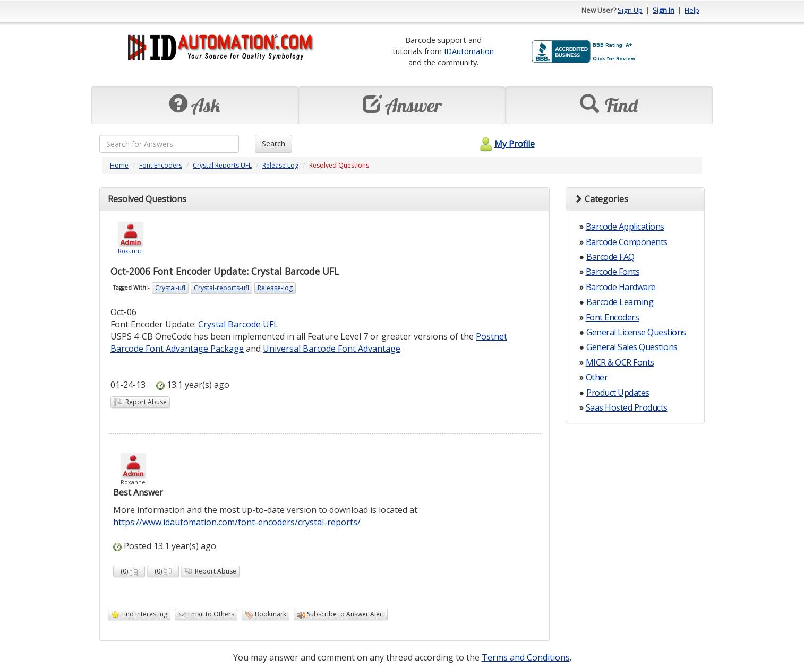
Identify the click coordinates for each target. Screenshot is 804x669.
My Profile (506, 144)
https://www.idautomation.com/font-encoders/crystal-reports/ (237, 522)
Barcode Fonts (613, 271)
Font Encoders (160, 165)
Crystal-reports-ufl (221, 287)
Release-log (275, 287)
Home (119, 165)
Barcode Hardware (621, 287)
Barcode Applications (625, 226)
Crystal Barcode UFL (238, 324)
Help (692, 10)
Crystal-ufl (170, 287)
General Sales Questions (632, 347)
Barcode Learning (619, 302)
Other (597, 377)
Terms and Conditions (526, 657)
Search (273, 143)
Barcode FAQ (610, 257)
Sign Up (630, 10)
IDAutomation (469, 51)
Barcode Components (627, 242)
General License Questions (636, 332)
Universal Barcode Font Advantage (331, 348)
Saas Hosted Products (627, 407)
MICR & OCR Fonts (620, 362)
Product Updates (617, 392)
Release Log (280, 165)
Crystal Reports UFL (222, 165)
